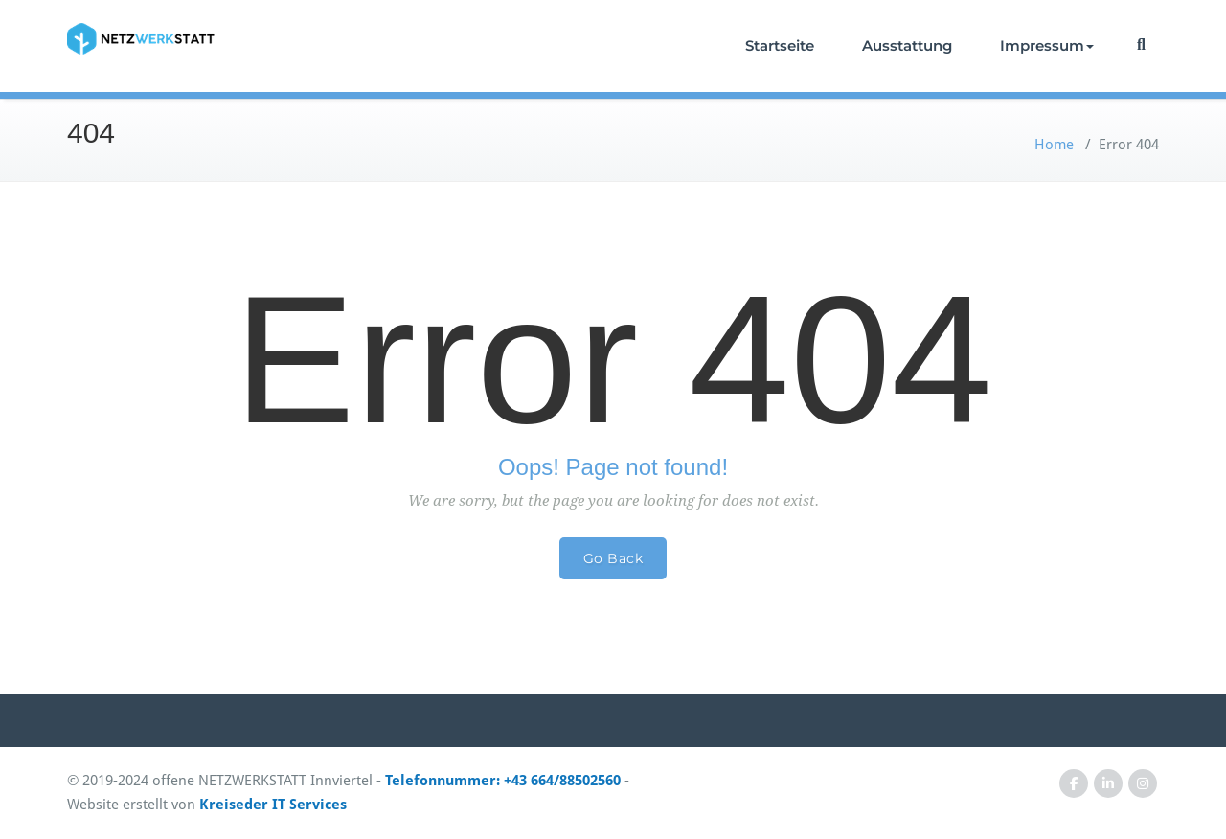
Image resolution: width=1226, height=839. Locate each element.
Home (1054, 144)
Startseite (779, 45)
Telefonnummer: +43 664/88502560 (503, 780)
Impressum (1047, 45)
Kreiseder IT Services (273, 804)
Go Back (613, 558)
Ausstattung (907, 45)
